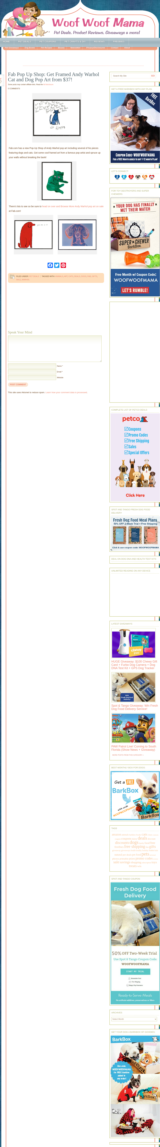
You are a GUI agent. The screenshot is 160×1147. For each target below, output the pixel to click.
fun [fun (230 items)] (147, 847)
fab (89, 276)
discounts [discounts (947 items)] (122, 843)
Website (60, 377)
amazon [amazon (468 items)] (116, 834)
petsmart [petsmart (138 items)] (153, 855)
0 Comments (14, 89)
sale (18, 280)
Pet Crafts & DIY (75, 41)
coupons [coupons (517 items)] (126, 838)
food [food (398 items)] (147, 843)
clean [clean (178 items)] (150, 835)
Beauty (61, 48)
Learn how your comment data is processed (66, 392)
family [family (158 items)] (141, 843)
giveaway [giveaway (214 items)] (116, 850)
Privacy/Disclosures (95, 48)
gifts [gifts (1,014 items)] (152, 847)
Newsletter (75, 48)
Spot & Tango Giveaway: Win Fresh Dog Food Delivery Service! (134, 707)
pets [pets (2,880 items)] (145, 854)
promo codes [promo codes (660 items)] (144, 858)
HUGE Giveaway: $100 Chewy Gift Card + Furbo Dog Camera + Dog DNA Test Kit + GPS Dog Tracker (134, 665)
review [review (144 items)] (155, 859)
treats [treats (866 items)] (133, 866)
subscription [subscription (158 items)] (146, 863)
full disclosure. (48, 84)
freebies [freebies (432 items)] (119, 846)
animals (59, 276)
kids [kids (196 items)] (156, 850)
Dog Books (30, 48)
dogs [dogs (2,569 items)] (134, 842)
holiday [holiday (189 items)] (145, 850)
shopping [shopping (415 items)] (136, 862)
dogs (83, 276)
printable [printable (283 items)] (123, 858)
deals (77, 276)
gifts (94, 276)
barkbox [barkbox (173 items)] (132, 835)
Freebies (119, 41)
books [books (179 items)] (138, 835)
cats (70, 276)
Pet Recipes (46, 48)
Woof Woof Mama (80, 19)
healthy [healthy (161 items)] (139, 850)
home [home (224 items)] (151, 850)
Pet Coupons (47, 41)
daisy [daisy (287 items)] (134, 838)
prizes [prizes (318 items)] (132, 858)
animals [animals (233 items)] (125, 835)
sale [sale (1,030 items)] (116, 862)
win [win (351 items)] (139, 866)
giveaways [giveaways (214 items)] (125, 850)
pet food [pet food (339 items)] (136, 854)
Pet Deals (24, 41)
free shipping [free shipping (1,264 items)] (134, 846)
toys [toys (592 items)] (154, 862)
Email (59, 372)
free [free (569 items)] (152, 843)
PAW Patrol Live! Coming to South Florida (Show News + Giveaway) (133, 748)
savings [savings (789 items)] (125, 862)
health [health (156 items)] (133, 850)
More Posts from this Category (127, 755)
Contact (114, 48)
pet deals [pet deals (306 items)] (127, 854)
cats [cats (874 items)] (144, 834)
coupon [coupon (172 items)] (118, 839)
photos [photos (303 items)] (115, 858)
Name (59, 366)
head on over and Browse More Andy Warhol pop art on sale (73, 206)
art (65, 276)
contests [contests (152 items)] (156, 835)
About (127, 48)
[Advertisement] (83, 58)
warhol (26, 280)
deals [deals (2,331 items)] (142, 838)
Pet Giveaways (12, 48)
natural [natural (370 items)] (118, 854)
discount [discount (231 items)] (151, 839)
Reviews (99, 41)
